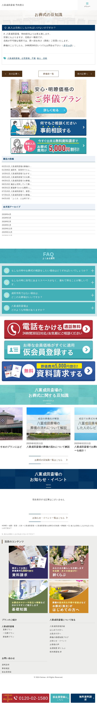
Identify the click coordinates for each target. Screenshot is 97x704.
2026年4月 (6, 214)
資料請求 (5, 665)
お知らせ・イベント (58, 641)
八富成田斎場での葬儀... (17, 181)
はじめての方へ (56, 630)
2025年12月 (7, 229)
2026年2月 (6, 221)
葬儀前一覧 (48, 74)
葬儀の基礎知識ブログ (59, 637)
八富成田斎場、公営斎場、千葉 (21, 58)
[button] (3, 430)
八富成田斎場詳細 (57, 626)
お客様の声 (54, 644)
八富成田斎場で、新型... (17, 191)
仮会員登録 (6, 672)
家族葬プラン (8, 637)
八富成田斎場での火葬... (17, 177)
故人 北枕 (42, 58)
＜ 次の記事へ (12, 74)
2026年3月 (6, 218)
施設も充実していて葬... (17, 184)
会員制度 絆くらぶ (58, 648)
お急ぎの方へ (55, 634)
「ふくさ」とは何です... (17, 198)
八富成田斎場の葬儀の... (17, 166)
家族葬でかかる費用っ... (17, 188)
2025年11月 (7, 232)
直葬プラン (7, 629)
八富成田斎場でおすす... (17, 174)
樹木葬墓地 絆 (56, 652)
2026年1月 (6, 225)
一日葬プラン (8, 633)
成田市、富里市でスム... (17, 170)
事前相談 (5, 668)
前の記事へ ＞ (84, 74)
